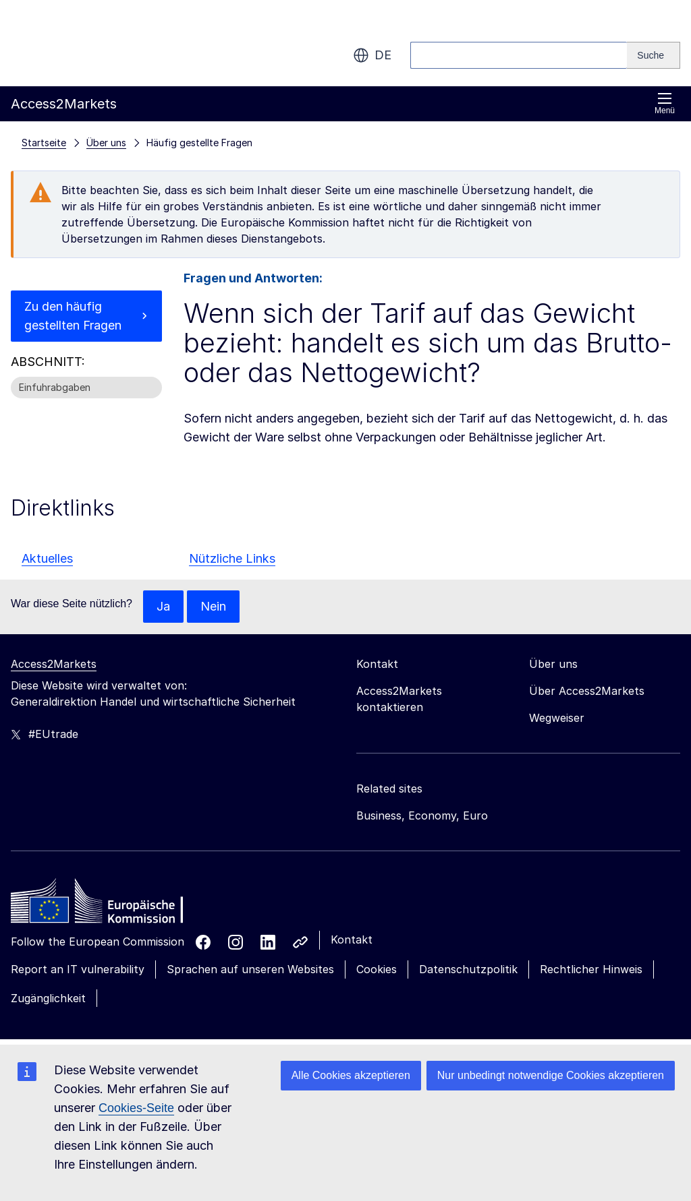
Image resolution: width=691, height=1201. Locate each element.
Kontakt (351, 939)
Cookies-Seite (136, 1108)
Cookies (376, 969)
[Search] (653, 55)
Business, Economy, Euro (422, 815)
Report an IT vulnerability (77, 969)
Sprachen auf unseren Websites (250, 969)
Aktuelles (47, 558)
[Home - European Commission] (108, 904)
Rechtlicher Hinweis (591, 969)
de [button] (372, 55)
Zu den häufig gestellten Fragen (72, 315)
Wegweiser (556, 718)
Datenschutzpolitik (468, 969)
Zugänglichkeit (48, 998)
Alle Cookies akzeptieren (351, 1075)
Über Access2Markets (586, 691)
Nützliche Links (232, 558)
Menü (665, 103)
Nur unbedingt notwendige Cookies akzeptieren (550, 1075)
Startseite (44, 142)
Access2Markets (53, 664)
